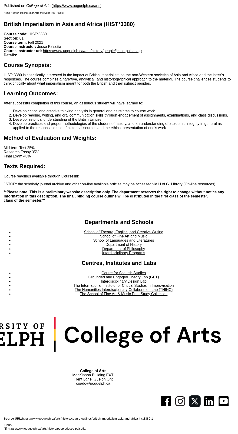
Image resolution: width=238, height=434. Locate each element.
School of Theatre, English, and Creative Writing (123, 232)
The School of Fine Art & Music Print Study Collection (123, 294)
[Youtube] (223, 406)
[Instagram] (180, 406)
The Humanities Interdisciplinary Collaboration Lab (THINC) (124, 290)
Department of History (124, 245)
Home (7, 13)
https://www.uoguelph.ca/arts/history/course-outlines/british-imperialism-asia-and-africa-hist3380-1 (87, 418)
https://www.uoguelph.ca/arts (76, 6)
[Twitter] (195, 406)
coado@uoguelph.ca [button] (93, 383)
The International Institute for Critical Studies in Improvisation (123, 285)
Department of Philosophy (123, 249)
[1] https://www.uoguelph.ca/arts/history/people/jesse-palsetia (45, 428)
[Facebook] (166, 406)
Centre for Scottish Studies (124, 273)
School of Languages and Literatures (123, 240)
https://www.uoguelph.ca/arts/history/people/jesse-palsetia (91, 51)
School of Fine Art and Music (123, 236)
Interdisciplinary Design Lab (124, 281)
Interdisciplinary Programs (123, 253)
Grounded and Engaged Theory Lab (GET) (123, 277)
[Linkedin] (209, 406)
